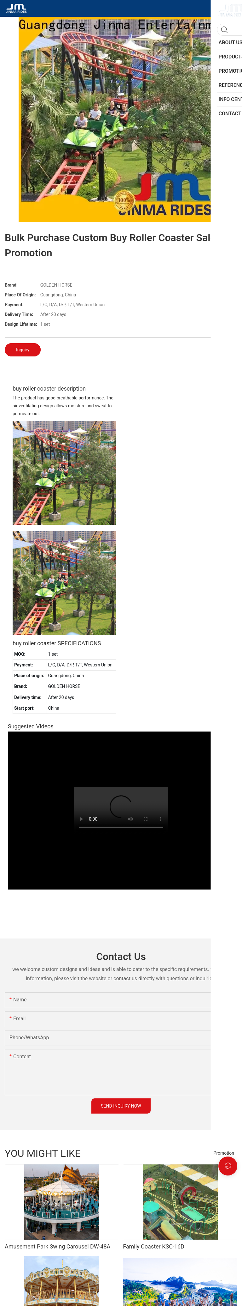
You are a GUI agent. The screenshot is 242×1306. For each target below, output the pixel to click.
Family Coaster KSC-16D (153, 1246)
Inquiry (22, 349)
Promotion (224, 1153)
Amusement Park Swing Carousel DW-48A (57, 1246)
